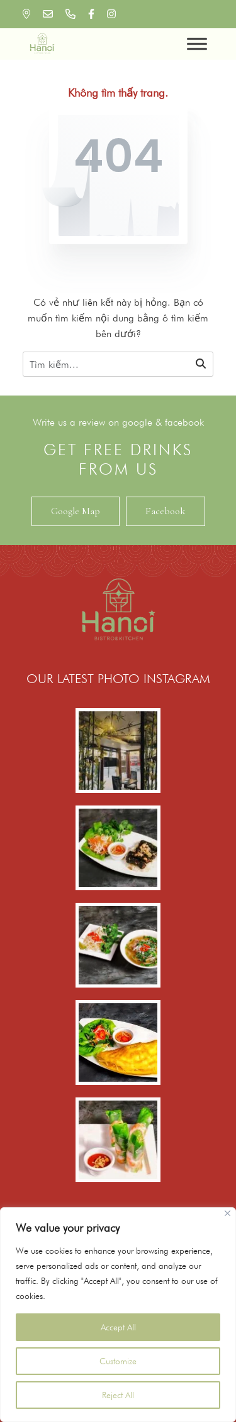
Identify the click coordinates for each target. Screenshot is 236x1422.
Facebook (165, 511)
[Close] (227, 1213)
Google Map (75, 511)
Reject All (118, 1395)
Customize (118, 1361)
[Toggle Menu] (197, 44)
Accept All (118, 1327)
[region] (118, 1314)
